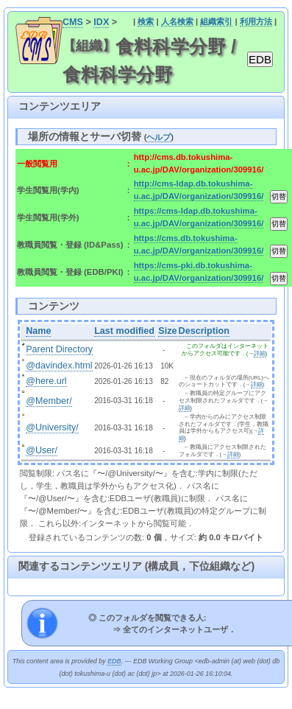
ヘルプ (158, 137)
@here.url (46, 381)
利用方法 (256, 21)
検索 (146, 21)
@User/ (41, 450)
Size (167, 331)
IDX (101, 22)
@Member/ (48, 401)
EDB (114, 661)
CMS (73, 22)
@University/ (52, 427)
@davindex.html (59, 365)
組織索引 (216, 21)
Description (204, 331)
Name (38, 331)
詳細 (260, 353)
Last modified (124, 331)
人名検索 (177, 21)
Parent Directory (59, 349)
